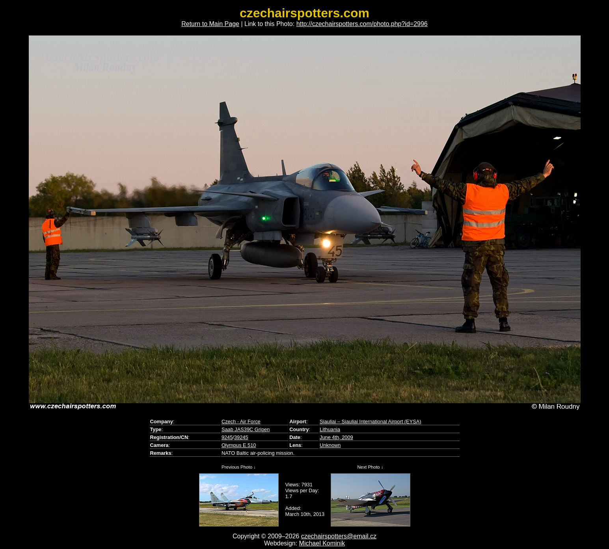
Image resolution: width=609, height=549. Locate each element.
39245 (241, 437)
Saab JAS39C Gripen (246, 429)
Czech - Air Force (241, 421)
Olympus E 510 (239, 445)
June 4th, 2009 (336, 437)
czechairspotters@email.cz (338, 536)
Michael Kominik (322, 543)
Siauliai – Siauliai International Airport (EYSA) (370, 421)
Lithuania (330, 429)
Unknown (330, 445)
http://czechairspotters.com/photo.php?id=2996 (362, 23)
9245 (227, 437)
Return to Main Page (210, 23)
